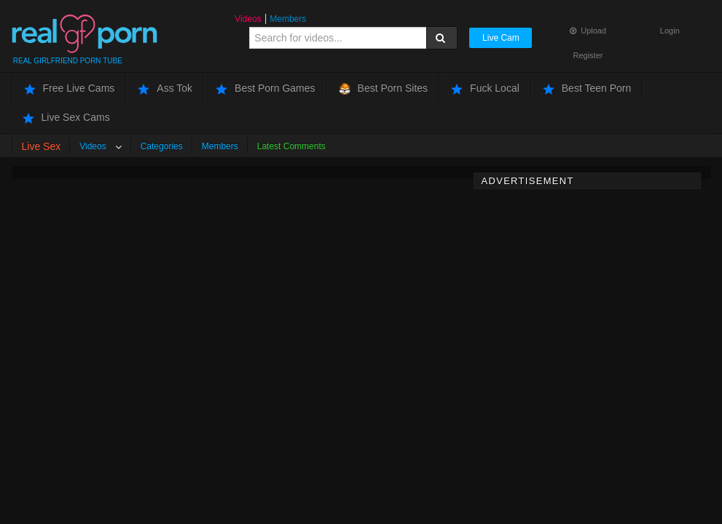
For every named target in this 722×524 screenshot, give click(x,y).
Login (670, 30)
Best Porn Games (265, 88)
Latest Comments (291, 146)
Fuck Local (485, 88)
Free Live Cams (69, 88)
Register (588, 55)
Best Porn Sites (383, 88)
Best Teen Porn (587, 88)
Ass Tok (165, 88)
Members (288, 19)
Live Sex (41, 146)
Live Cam (500, 38)
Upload (588, 30)
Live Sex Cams (66, 117)
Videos (248, 19)
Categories (162, 146)
